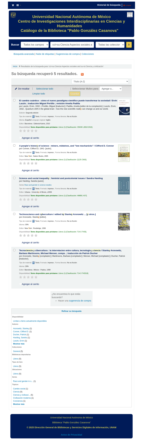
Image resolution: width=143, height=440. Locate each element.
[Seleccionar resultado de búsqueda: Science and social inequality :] (14, 178)
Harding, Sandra (20, 337)
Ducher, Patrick (19, 334)
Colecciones (88, 54)
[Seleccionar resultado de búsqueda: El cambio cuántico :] (14, 100)
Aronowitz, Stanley (21, 328)
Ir (129, 44)
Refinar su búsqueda (72, 311)
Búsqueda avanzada (24, 54)
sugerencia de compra (80, 300)
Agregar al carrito (29, 138)
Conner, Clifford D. (21, 331)
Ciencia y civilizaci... (21, 395)
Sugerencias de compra (68, 54)
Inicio (15, 66)
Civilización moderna (22, 398)
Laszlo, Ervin (18, 341)
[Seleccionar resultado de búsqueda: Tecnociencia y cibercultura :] (14, 250)
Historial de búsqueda (108, 5)
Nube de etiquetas (45, 54)
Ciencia (16, 392)
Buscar (15, 44)
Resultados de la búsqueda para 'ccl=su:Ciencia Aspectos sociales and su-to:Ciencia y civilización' (62, 66)
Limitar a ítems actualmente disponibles (30, 321)
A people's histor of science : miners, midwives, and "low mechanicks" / (66, 146)
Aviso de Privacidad (71, 434)
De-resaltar (22, 88)
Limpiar (127, 5)
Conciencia (18, 401)
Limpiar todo (38, 93)
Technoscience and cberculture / (57, 214)
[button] (13, 5)
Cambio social (19, 389)
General (16, 351)
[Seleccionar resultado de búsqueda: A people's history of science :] (14, 145)
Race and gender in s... (23, 381)
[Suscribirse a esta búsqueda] (82, 74)
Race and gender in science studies (38, 185)
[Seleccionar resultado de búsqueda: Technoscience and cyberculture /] (14, 214)
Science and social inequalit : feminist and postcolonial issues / (61, 178)
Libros (15, 359)
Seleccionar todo (44, 88)
